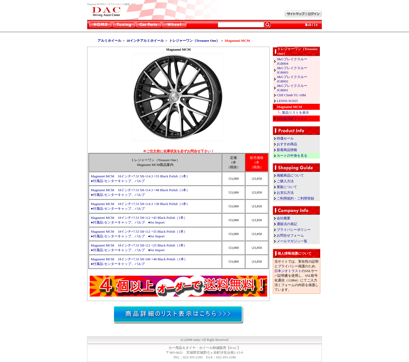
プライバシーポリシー (294, 230)
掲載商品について (290, 175)
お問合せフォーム (290, 235)
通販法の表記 (287, 224)
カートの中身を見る (292, 156)
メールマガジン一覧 (292, 241)
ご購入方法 (285, 181)
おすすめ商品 (287, 144)
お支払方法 (285, 193)
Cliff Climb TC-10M (291, 95)
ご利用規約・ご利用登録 (295, 198)
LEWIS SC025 (287, 101)
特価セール (285, 138)
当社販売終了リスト (292, 118)
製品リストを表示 (295, 112)
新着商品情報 (287, 150)
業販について (287, 187)
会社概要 (283, 218)
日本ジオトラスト (288, 271)
